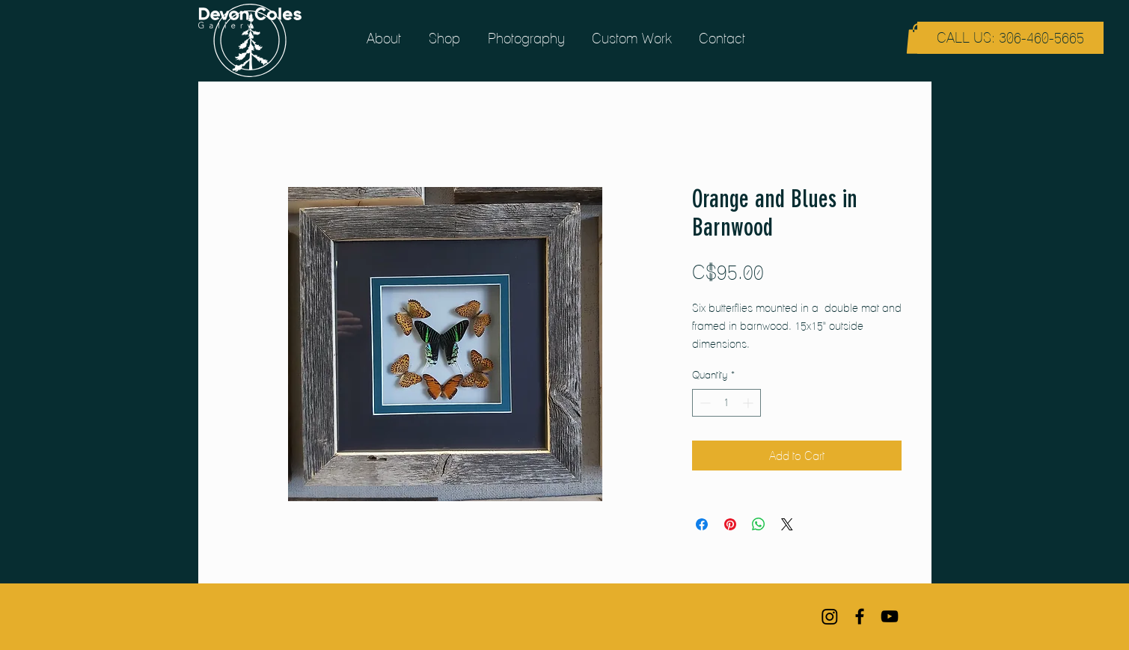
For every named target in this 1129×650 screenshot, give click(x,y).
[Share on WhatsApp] (759, 524)
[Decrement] (703, 403)
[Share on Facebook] (702, 524)
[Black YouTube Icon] (889, 616)
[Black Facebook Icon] (859, 616)
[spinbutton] (726, 403)
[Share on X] (787, 524)
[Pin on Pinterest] (730, 524)
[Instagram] (829, 616)
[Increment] (749, 403)
